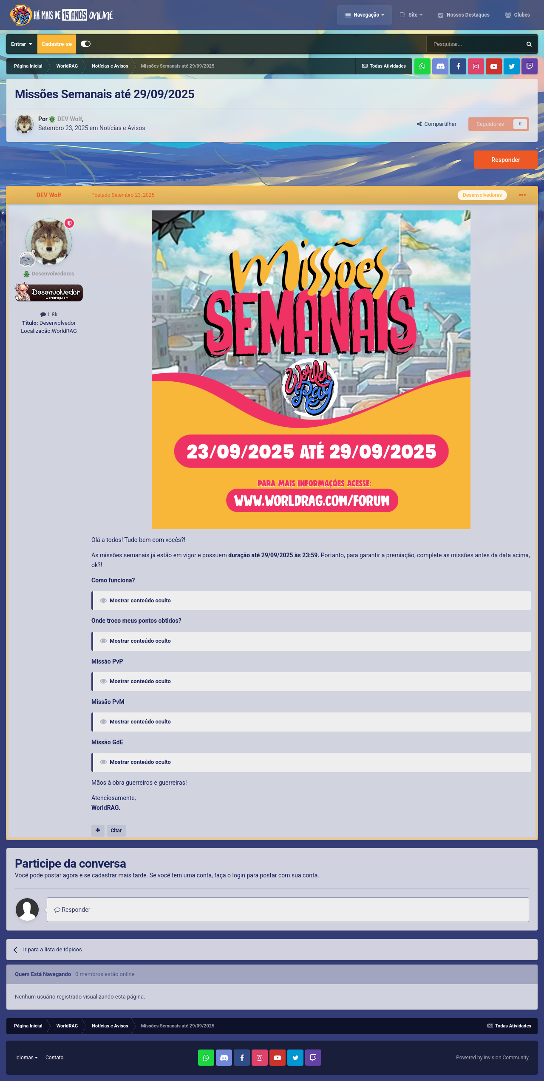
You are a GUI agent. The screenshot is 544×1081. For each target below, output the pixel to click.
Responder (506, 159)
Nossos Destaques (467, 15)
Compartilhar (436, 124)
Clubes (521, 15)
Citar (116, 831)
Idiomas (26, 1058)
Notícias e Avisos (122, 128)
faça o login (229, 875)
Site (413, 15)
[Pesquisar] (474, 44)
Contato (54, 1058)
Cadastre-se (57, 44)
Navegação (366, 15)
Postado (122, 195)
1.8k (49, 314)
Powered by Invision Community (492, 1058)
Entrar (22, 44)
